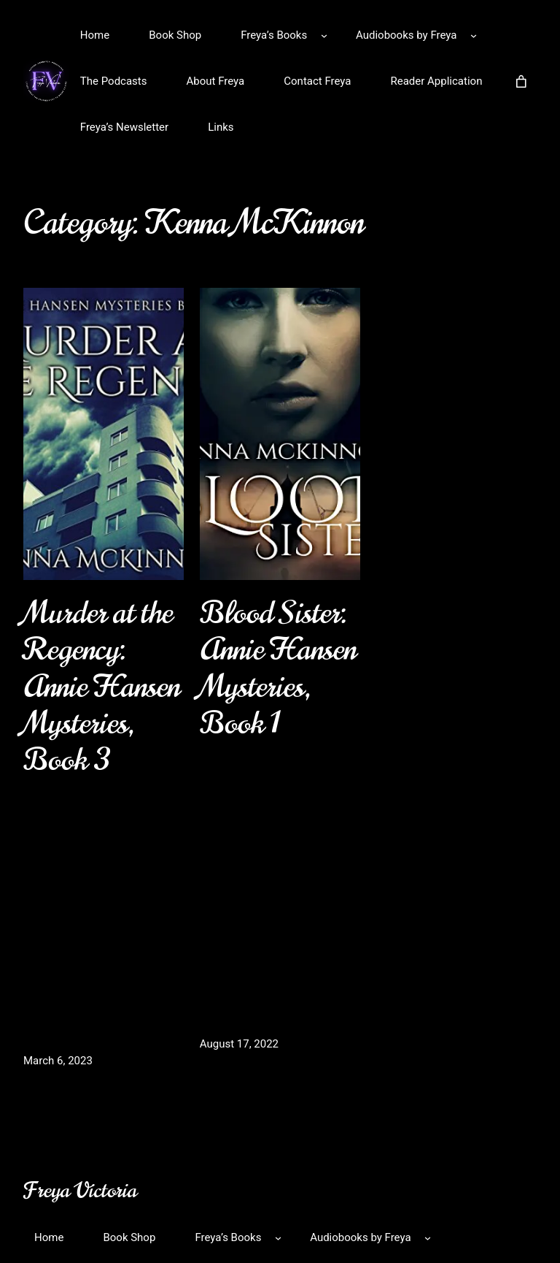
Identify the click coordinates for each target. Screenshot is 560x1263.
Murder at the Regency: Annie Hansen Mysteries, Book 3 (101, 687)
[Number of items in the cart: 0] (521, 81)
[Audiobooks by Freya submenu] (473, 35)
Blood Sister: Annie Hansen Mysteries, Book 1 (278, 668)
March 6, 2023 (58, 1060)
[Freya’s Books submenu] (324, 35)
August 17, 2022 (239, 1043)
